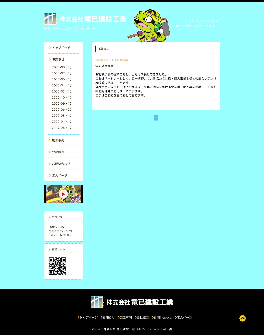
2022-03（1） (62, 91)
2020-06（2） (62, 110)
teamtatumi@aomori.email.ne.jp (198, 26)
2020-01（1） (62, 122)
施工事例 (56, 140)
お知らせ (56, 59)
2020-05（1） (62, 116)
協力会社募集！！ (107, 66)
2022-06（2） (62, 79)
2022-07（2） (62, 73)
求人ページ (58, 175)
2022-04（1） (62, 85)
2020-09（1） (62, 103)
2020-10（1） (62, 97)
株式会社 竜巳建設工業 (119, 329)
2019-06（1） (62, 128)
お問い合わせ (59, 164)
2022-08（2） (62, 67)
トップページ (59, 48)
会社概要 (56, 152)
